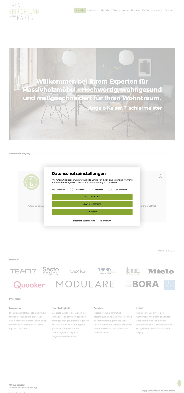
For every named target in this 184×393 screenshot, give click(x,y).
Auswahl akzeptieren (92, 204)
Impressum (105, 220)
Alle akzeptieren (92, 197)
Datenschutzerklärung (84, 220)
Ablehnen (92, 212)
